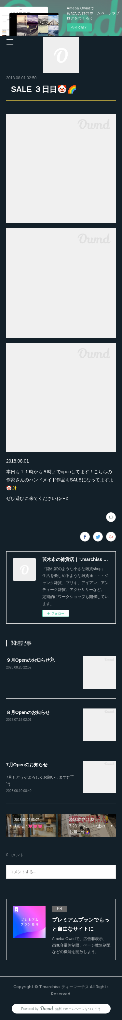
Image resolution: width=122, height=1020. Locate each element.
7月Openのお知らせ (27, 764)
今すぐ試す (79, 27)
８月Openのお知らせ (28, 712)
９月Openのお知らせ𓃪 (30, 660)
